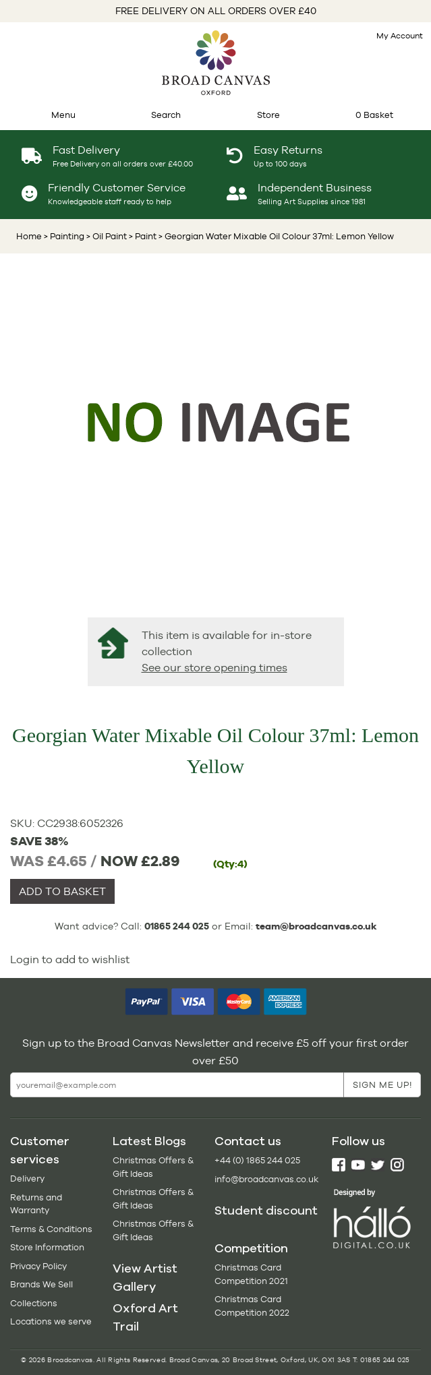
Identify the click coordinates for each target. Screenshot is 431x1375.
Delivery (27, 1178)
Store (268, 115)
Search (166, 115)
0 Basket (374, 115)
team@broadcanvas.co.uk (316, 926)
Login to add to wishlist (70, 959)
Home (29, 236)
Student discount (266, 1210)
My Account (399, 35)
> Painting (64, 236)
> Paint (141, 236)
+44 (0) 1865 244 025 (257, 1160)
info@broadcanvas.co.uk (266, 1179)
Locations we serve (51, 1321)
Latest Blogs (149, 1141)
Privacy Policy (38, 1266)
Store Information (47, 1247)
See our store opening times (214, 667)
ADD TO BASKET (62, 891)
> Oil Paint (105, 236)
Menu (63, 115)
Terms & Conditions (51, 1229)
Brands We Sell (41, 1284)
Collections (33, 1303)
